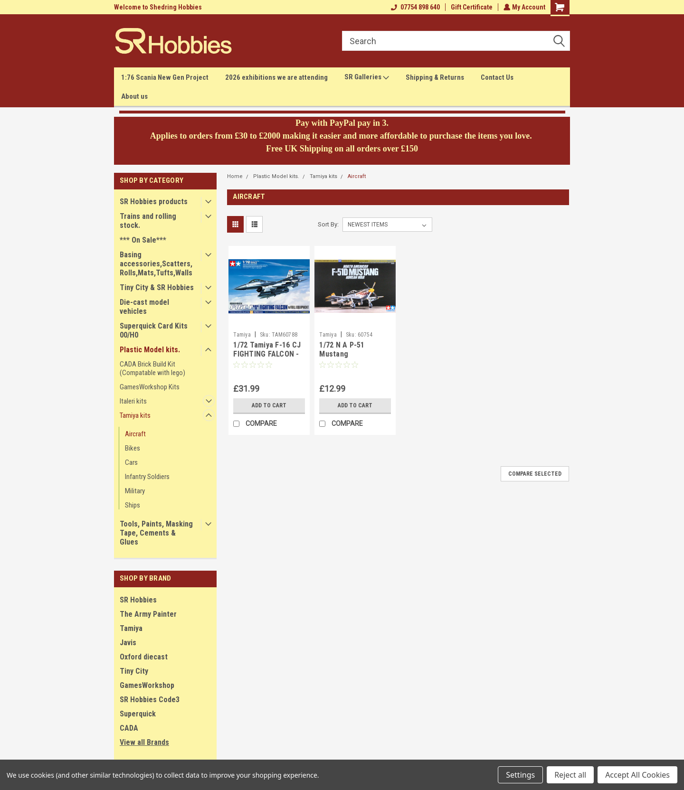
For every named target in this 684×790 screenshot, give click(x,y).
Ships (132, 505)
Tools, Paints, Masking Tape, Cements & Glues (156, 532)
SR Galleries (366, 77)
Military (135, 491)
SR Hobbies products (154, 201)
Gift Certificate (471, 7)
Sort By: (328, 224)
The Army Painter (148, 614)
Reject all (570, 775)
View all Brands (144, 742)
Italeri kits (133, 401)
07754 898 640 (414, 7)
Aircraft (135, 434)
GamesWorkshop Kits (150, 387)
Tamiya (131, 628)
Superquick (138, 713)
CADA (129, 728)
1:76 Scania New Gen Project (165, 77)
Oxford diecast (144, 656)
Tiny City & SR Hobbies (157, 287)
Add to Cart (269, 405)
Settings (520, 775)
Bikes (132, 448)
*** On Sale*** (143, 240)
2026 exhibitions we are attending (276, 77)
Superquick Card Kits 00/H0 (154, 330)
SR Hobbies (138, 599)
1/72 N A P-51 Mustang (341, 349)
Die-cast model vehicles (144, 307)
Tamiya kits (135, 415)
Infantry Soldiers (147, 476)
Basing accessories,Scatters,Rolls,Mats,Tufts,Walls (156, 263)
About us (134, 96)
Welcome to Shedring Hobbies (158, 7)
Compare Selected (534, 473)
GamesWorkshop (147, 685)
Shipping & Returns (435, 77)
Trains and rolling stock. (148, 221)
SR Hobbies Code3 (150, 699)
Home (235, 176)
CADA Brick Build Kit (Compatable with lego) (152, 368)
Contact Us (497, 77)
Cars (131, 462)
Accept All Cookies (637, 775)
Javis (128, 642)
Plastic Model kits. (150, 349)
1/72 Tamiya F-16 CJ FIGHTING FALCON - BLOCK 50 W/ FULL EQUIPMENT (267, 358)
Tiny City (134, 671)
